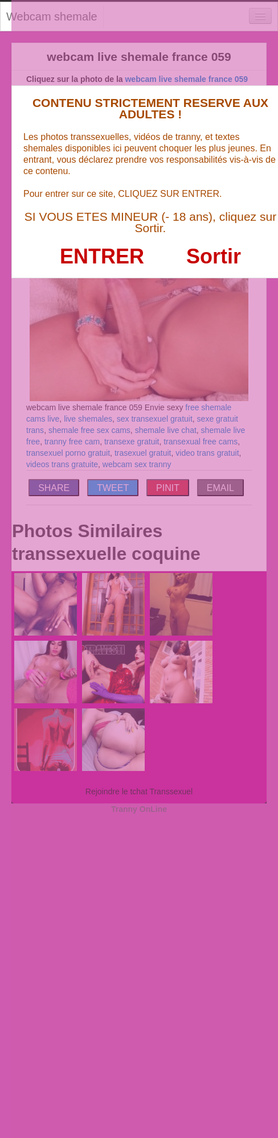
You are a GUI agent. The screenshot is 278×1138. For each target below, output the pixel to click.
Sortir (213, 256)
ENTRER (102, 256)
